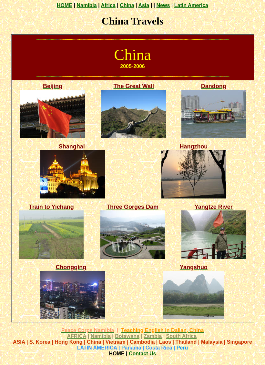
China (127, 5)
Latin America (191, 5)
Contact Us (142, 353)
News (163, 5)
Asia (143, 5)
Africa (108, 5)
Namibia (86, 5)
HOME (64, 5)
